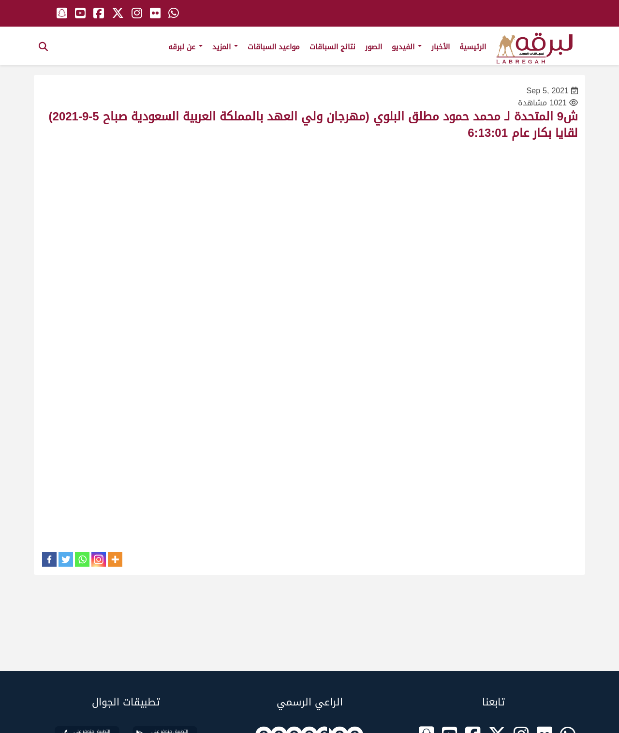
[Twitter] (66, 559)
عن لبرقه (185, 47)
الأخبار (440, 47)
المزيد (225, 47)
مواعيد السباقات (274, 47)
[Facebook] (49, 559)
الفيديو (407, 47)
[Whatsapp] (82, 559)
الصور (373, 47)
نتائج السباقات (332, 47)
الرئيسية (472, 47)
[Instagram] (98, 559)
